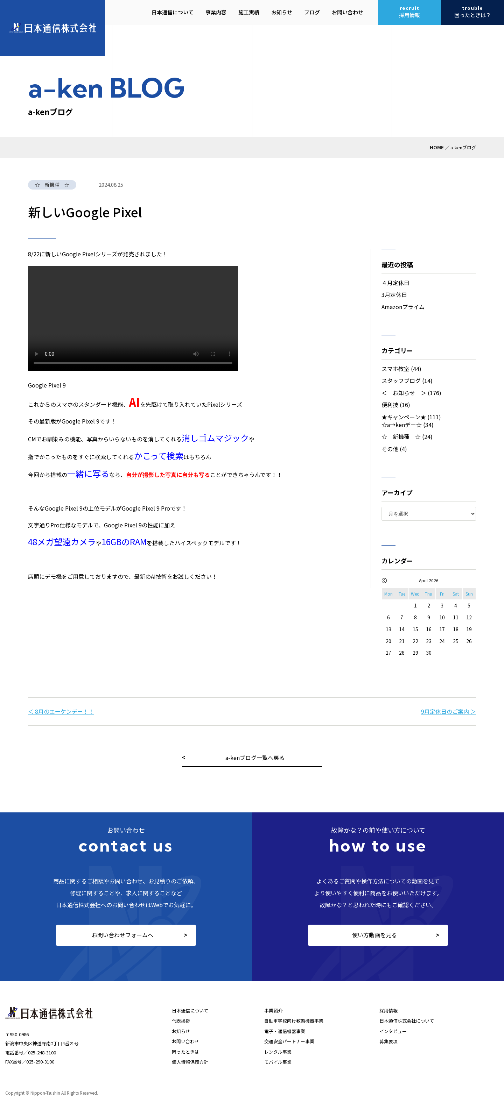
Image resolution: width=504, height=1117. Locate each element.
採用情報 (388, 1010)
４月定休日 (396, 282)
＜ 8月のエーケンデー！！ (61, 711)
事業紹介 (273, 1010)
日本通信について (190, 1010)
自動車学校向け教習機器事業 (293, 1020)
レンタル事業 (278, 1051)
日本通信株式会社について (406, 1020)
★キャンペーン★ (404, 417)
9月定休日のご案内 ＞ (448, 711)
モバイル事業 (278, 1062)
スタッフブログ (401, 380)
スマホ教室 (396, 368)
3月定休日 (394, 294)
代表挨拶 (181, 1020)
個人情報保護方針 (190, 1062)
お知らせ (181, 1031)
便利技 (390, 404)
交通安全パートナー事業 (289, 1041)
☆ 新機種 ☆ (401, 436)
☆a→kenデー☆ (402, 424)
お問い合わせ (185, 1041)
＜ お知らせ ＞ (404, 393)
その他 (390, 448)
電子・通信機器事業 (284, 1031)
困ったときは (185, 1051)
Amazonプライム (403, 307)
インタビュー (393, 1031)
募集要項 (388, 1041)
